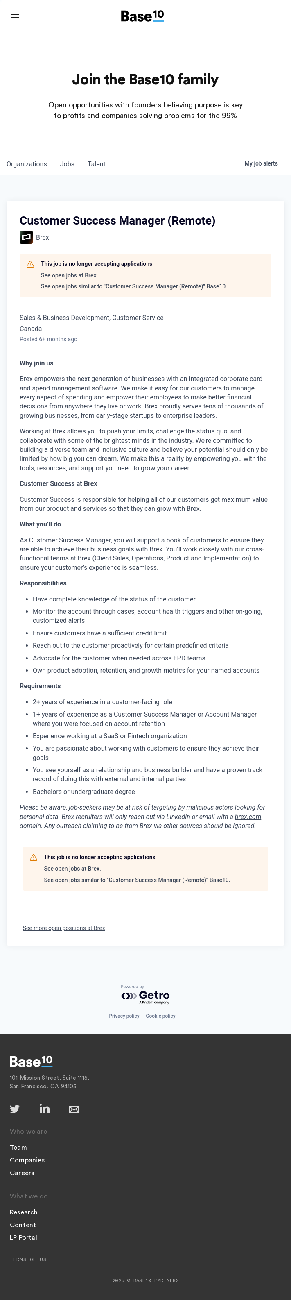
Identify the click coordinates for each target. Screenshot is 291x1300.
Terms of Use (30, 1259)
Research (24, 1212)
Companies (27, 1160)
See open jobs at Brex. (69, 275)
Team (18, 1147)
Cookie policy (161, 1016)
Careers (22, 1173)
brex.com (248, 817)
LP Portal (23, 1237)
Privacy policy (124, 1016)
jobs (67, 164)
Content (23, 1225)
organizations (27, 164)
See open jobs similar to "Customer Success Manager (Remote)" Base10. (134, 286)
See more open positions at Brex (64, 928)
